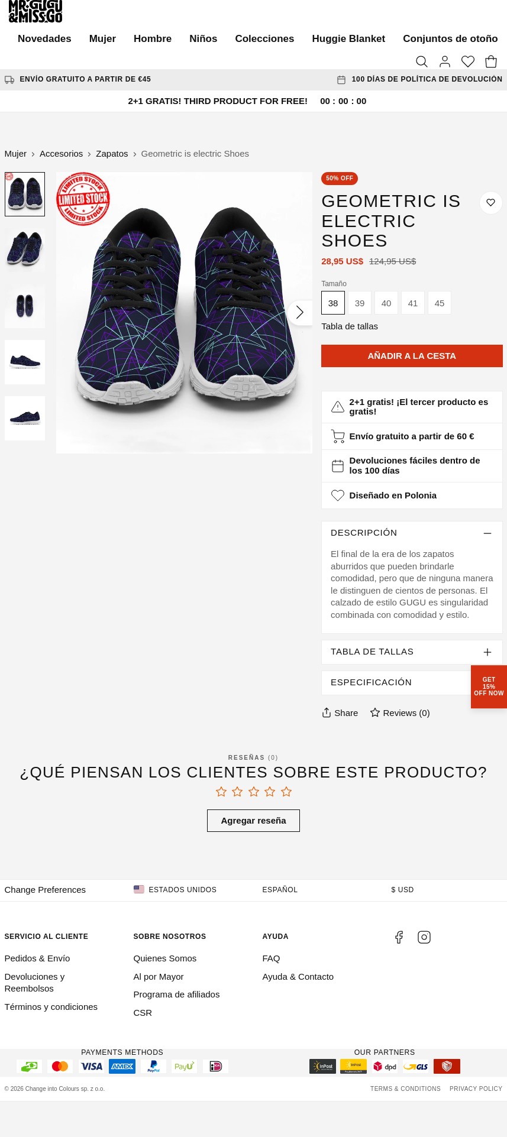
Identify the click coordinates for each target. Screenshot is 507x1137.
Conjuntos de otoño (450, 38)
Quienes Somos (165, 958)
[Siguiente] (299, 313)
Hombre (153, 38)
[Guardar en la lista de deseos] (491, 203)
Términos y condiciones (51, 1007)
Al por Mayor (159, 976)
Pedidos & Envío (37, 958)
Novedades (45, 38)
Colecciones (264, 38)
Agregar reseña (253, 820)
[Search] (422, 62)
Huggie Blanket (349, 38)
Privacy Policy (476, 1089)
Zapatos (112, 153)
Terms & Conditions (405, 1089)
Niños (203, 38)
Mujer (102, 38)
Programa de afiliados (177, 994)
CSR (143, 1013)
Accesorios (61, 153)
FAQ (271, 958)
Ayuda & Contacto (298, 976)
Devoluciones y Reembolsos (35, 982)
